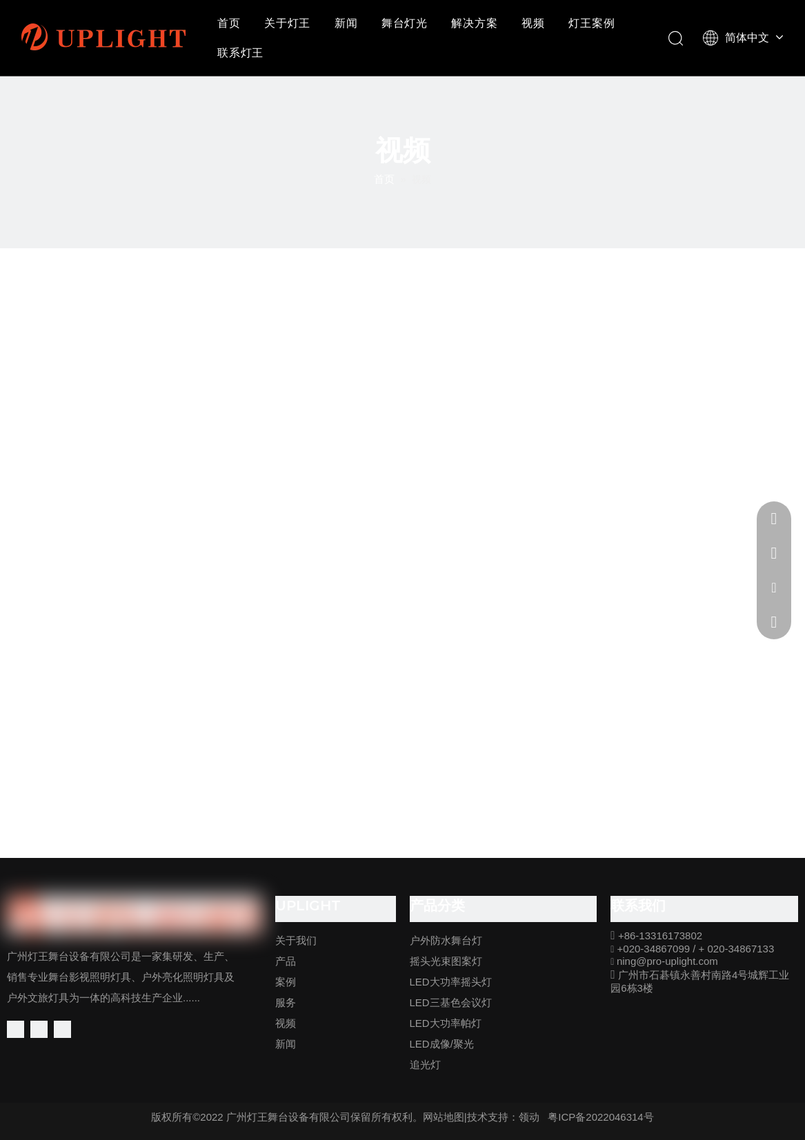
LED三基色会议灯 (451, 1002)
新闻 (346, 23)
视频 (533, 23)
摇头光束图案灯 (446, 961)
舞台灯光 (404, 23)
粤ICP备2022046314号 (600, 1117)
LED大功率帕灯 (445, 1023)
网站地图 (443, 1117)
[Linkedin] (39, 1029)
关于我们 (296, 940)
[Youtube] (62, 1029)
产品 (285, 961)
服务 (285, 1002)
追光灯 (425, 1064)
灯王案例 (591, 23)
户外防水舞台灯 (446, 940)
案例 (285, 982)
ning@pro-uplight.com (667, 961)
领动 (529, 1117)
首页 (229, 23)
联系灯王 (240, 53)
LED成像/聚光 (442, 1044)
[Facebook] (15, 1029)
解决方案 (474, 23)
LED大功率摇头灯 (451, 982)
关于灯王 (287, 23)
